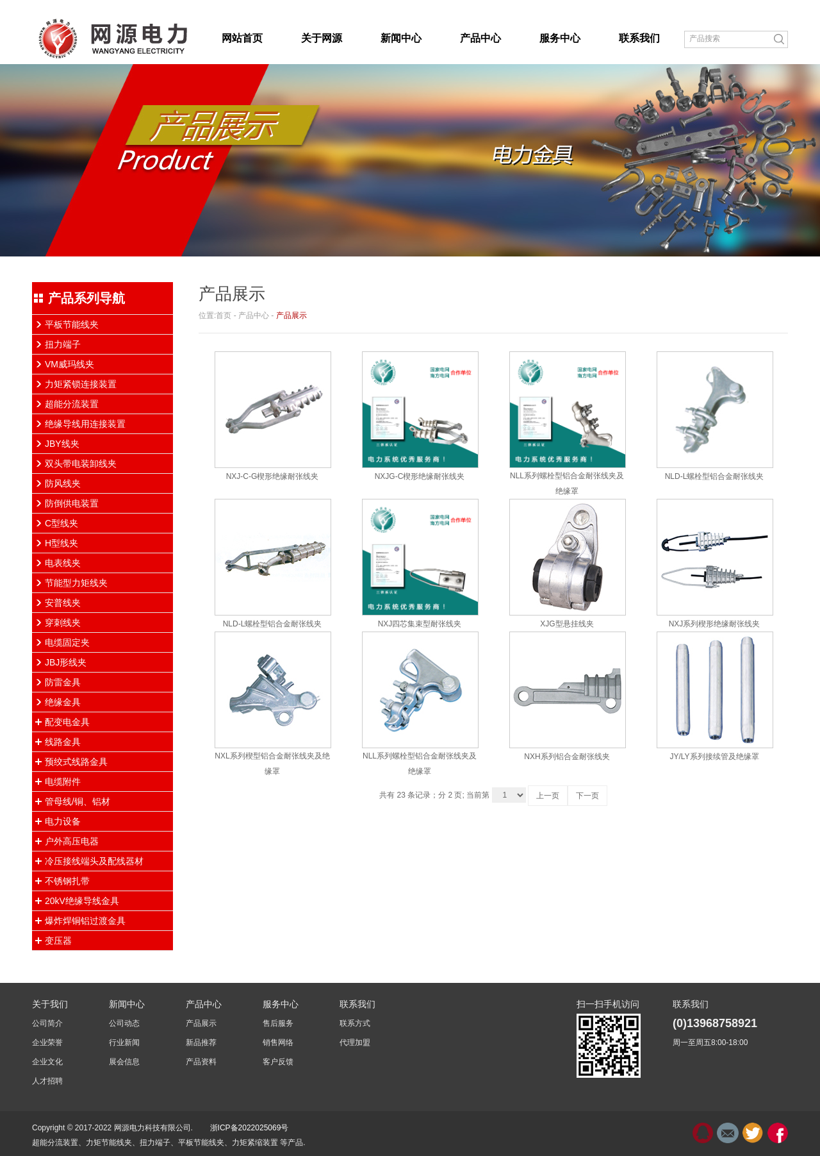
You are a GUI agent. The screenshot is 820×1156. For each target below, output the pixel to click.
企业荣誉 (47, 1042)
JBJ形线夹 (65, 662)
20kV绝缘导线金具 (82, 901)
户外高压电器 (72, 841)
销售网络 (278, 1042)
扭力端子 (63, 344)
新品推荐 (201, 1042)
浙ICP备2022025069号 (249, 1127)
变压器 (58, 940)
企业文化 (47, 1061)
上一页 (547, 795)
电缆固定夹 (67, 642)
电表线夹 (63, 563)
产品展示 (291, 315)
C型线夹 (61, 523)
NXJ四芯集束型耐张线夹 (420, 623)
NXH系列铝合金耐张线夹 (566, 756)
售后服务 (278, 1023)
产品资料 (201, 1061)
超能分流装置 (72, 404)
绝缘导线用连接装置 (85, 424)
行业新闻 (124, 1042)
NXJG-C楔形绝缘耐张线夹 (420, 476)
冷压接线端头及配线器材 (94, 861)
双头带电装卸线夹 (81, 463)
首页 (223, 315)
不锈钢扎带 (67, 881)
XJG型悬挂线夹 (566, 623)
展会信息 (124, 1061)
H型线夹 (61, 543)
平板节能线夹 (72, 324)
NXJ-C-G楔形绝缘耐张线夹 (272, 476)
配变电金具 (67, 722)
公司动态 (124, 1023)
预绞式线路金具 (76, 762)
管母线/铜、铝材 (77, 801)
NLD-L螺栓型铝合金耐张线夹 (714, 476)
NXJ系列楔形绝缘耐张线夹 (714, 623)
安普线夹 (63, 603)
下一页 (587, 795)
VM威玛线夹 (69, 364)
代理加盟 (355, 1042)
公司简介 (47, 1023)
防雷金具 (63, 682)
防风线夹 (63, 483)
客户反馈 (278, 1061)
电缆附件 (63, 781)
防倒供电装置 (72, 503)
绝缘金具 (63, 702)
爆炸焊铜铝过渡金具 (85, 921)
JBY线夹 (62, 444)
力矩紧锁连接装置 (81, 384)
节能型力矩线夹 (76, 583)
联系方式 (355, 1023)
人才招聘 (47, 1080)
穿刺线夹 (63, 622)
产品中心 (253, 315)
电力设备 (63, 821)
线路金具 (63, 742)
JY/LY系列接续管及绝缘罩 (713, 756)
